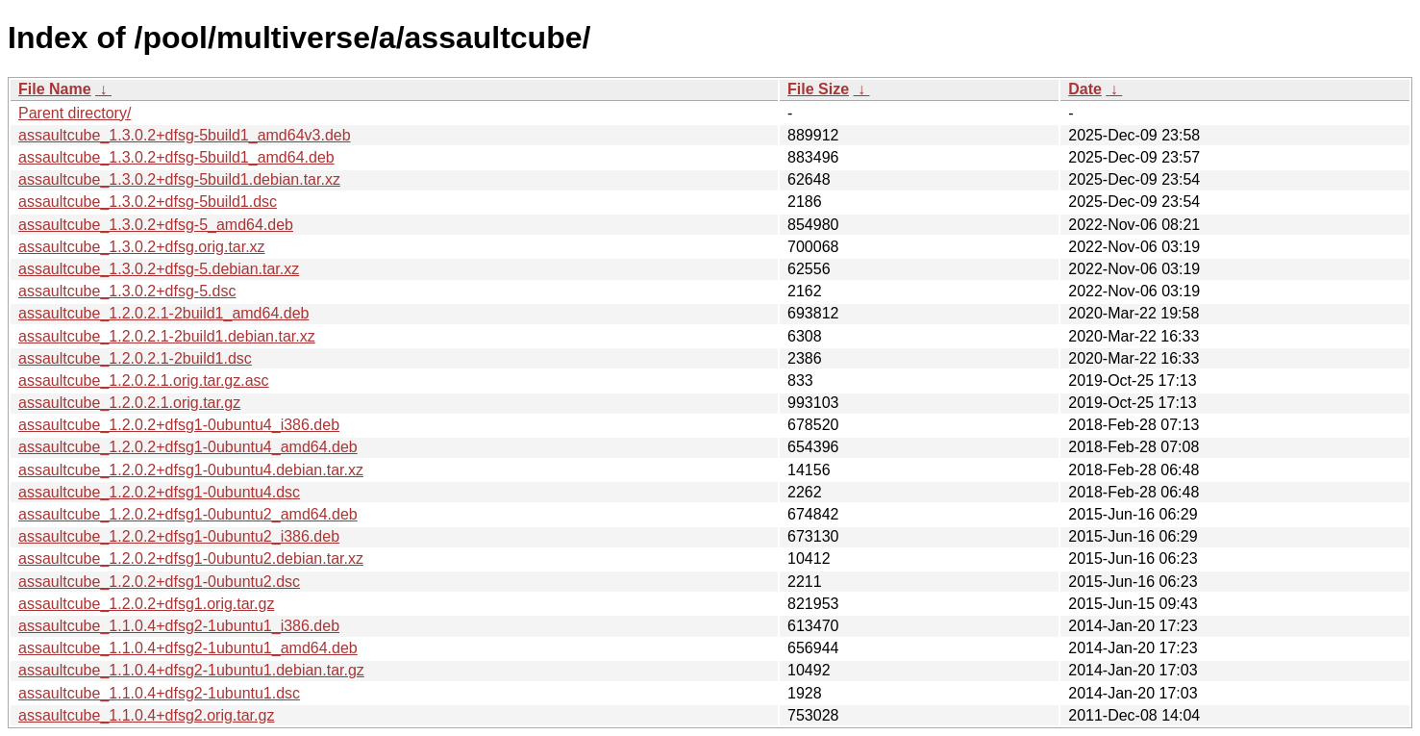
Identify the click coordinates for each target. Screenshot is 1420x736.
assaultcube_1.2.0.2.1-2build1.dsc (135, 358)
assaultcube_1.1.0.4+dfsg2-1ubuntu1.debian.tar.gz (191, 670)
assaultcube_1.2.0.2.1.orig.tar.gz (129, 402)
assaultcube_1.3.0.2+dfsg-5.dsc (127, 291)
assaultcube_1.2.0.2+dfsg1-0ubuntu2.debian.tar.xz (190, 558)
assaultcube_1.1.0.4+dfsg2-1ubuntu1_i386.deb (178, 626)
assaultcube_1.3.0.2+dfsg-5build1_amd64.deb (176, 157)
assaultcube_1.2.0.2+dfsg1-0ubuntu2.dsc (159, 581)
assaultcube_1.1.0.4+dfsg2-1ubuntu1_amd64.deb (188, 648)
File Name (54, 89)
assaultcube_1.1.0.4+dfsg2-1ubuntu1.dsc (159, 693)
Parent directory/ (74, 113)
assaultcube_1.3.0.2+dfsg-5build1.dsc (147, 201)
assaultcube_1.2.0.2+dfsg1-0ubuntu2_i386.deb (178, 536)
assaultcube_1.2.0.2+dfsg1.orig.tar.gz (146, 604)
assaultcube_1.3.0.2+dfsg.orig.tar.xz (141, 247)
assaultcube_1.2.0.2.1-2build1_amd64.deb (163, 313)
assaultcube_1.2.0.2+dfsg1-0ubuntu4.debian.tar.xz (190, 470)
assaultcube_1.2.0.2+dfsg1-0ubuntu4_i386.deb (178, 425)
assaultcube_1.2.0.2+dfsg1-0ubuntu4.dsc (159, 492)
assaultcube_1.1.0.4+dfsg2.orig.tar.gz (146, 715)
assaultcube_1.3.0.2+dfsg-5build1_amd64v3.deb (184, 135)
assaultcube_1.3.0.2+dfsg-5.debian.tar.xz (158, 269)
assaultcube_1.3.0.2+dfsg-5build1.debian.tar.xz (179, 179)
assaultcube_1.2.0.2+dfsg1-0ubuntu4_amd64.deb (188, 447)
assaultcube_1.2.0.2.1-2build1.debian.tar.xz (166, 336)
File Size (818, 89)
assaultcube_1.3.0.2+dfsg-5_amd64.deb (155, 224)
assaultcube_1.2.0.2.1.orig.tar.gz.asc (143, 380)
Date (1085, 89)
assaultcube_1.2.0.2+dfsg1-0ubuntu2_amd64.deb (188, 514)
